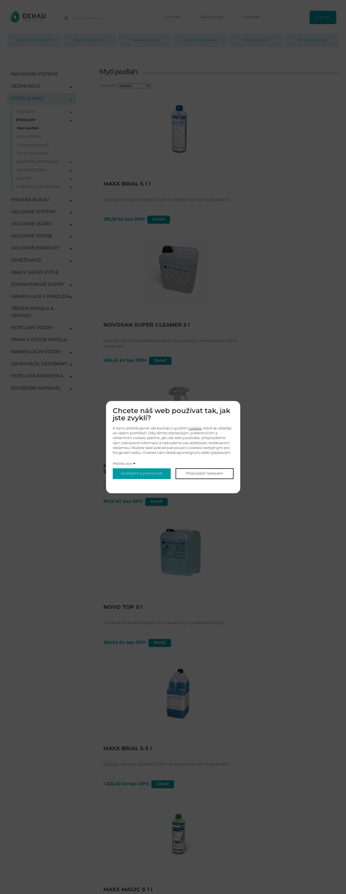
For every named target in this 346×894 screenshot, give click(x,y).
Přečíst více (122, 464)
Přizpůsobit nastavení (204, 473)
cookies (195, 428)
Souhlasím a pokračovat (141, 473)
